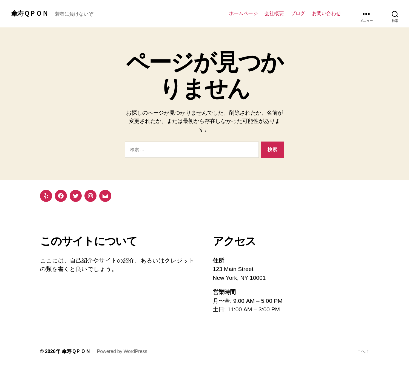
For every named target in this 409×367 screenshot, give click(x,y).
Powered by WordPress (122, 351)
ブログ (298, 13)
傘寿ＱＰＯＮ (29, 13)
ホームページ (243, 13)
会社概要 (274, 13)
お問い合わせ (326, 13)
